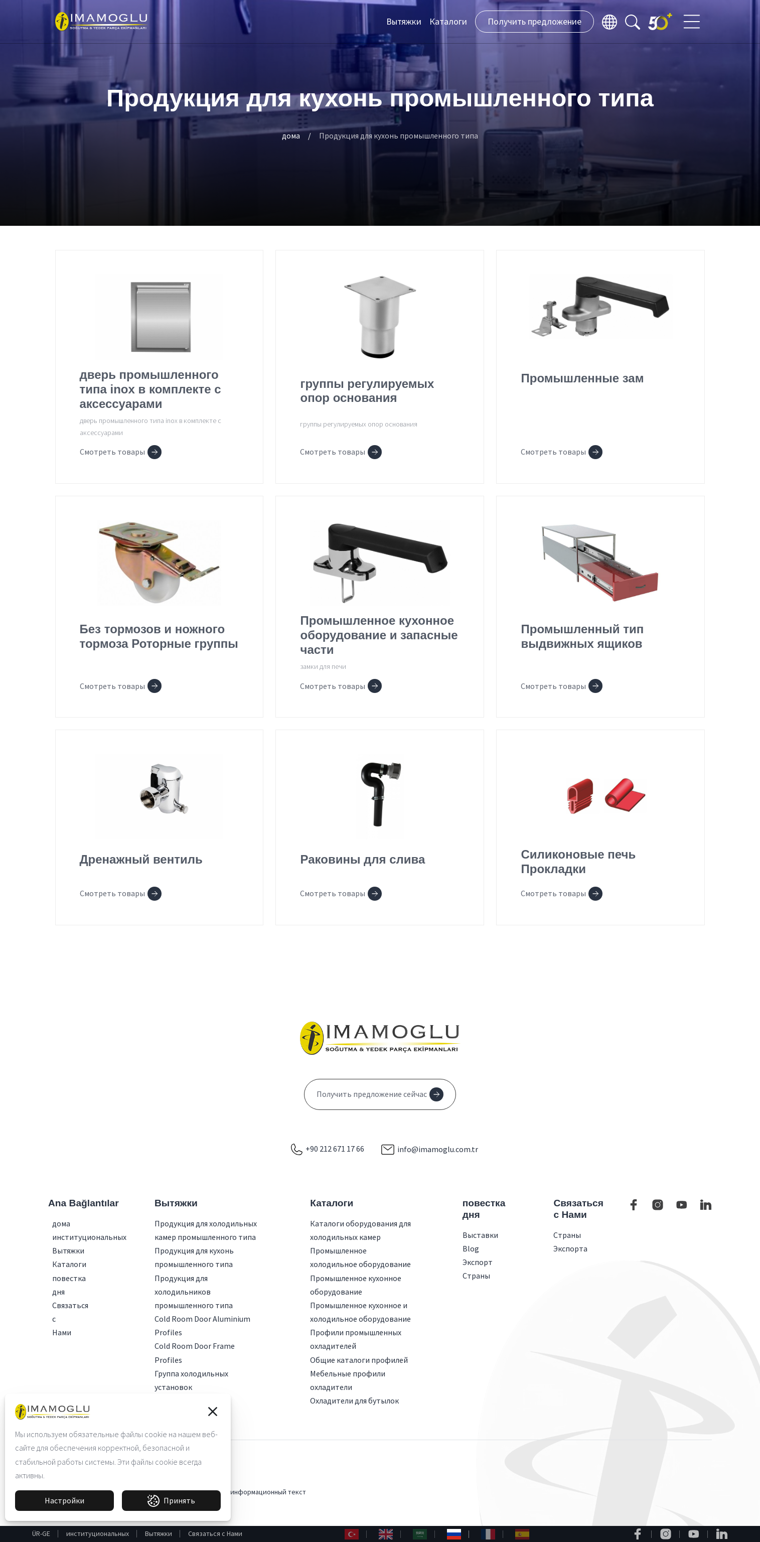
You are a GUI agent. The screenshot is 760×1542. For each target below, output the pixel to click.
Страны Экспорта (570, 1241)
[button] (213, 1412)
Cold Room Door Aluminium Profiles (202, 1325)
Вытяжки (403, 21)
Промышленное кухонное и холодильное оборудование (360, 1312)
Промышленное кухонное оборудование (355, 1285)
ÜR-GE (41, 1533)
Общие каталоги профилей (359, 1360)
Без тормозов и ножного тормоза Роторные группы (159, 636)
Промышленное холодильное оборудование (360, 1257)
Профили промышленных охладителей (355, 1339)
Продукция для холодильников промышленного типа (194, 1291)
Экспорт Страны (478, 1269)
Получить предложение (534, 21)
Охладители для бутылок (354, 1400)
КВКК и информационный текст (256, 1491)
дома (291, 135)
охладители (331, 1387)
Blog (471, 1248)
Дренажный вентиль (141, 859)
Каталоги (448, 21)
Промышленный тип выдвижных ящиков (582, 636)
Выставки (480, 1235)
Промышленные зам (582, 378)
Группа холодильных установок (191, 1380)
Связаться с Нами (215, 1533)
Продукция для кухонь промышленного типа (398, 135)
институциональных (97, 1533)
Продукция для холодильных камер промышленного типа (206, 1230)
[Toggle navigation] (692, 21)
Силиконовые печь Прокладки (578, 862)
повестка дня (56, 1285)
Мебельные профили (347, 1373)
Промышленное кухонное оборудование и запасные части (379, 635)
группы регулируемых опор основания (367, 391)
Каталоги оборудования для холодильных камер (360, 1230)
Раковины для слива (362, 859)
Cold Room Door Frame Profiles (195, 1352)
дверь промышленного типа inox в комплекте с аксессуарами (150, 389)
